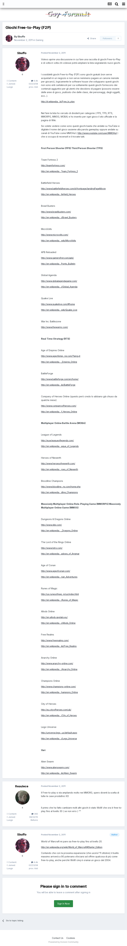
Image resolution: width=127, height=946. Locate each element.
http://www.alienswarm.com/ (55, 766)
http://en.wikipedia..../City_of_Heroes (60, 715)
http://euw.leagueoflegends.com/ (58, 440)
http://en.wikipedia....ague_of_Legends (61, 446)
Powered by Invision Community (63, 941)
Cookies (70, 937)
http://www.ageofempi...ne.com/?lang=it (61, 355)
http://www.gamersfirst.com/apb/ (58, 257)
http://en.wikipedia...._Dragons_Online (60, 530)
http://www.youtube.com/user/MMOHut (98, 133)
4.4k (34, 80)
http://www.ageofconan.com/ (56, 570)
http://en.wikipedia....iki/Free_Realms (59, 645)
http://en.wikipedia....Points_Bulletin (59, 263)
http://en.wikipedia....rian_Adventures (60, 576)
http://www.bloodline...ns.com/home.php (61, 486)
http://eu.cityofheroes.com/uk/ (57, 709)
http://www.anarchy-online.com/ (57, 663)
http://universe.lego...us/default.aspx (60, 732)
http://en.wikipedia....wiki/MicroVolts (59, 240)
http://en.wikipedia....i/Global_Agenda (60, 286)
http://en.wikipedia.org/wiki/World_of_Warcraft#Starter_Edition (73, 846)
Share (91, 38)
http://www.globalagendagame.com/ (60, 281)
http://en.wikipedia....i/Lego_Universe (60, 738)
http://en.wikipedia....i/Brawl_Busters (59, 217)
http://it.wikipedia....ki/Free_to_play (58, 101)
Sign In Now (63, 903)
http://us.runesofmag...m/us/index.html (60, 593)
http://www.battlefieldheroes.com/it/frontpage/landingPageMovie (75, 188)
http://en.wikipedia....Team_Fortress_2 (60, 171)
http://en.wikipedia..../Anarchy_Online (60, 668)
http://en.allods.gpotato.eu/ (55, 616)
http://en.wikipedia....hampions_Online (60, 691)
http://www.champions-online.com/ (59, 686)
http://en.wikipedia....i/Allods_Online (59, 622)
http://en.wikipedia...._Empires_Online (60, 361)
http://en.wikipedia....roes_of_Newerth (60, 469)
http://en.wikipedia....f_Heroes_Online (60, 411)
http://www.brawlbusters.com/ (56, 211)
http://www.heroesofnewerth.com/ (58, 463)
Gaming (39, 40)
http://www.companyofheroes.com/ (59, 405)
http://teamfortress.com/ (53, 165)
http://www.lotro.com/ (52, 547)
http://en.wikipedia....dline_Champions (60, 492)
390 (34, 813)
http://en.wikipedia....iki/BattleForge (59, 384)
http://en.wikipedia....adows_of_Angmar (61, 553)
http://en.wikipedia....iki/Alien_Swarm (59, 772)
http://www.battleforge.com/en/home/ (60, 378)
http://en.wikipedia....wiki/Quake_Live (60, 309)
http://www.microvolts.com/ (55, 234)
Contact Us (57, 937)
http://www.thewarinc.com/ (54, 327)
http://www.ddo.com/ (52, 524)
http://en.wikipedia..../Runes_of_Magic (60, 599)
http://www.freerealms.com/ (55, 639)
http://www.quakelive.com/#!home (58, 303)
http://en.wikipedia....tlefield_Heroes (59, 194)
